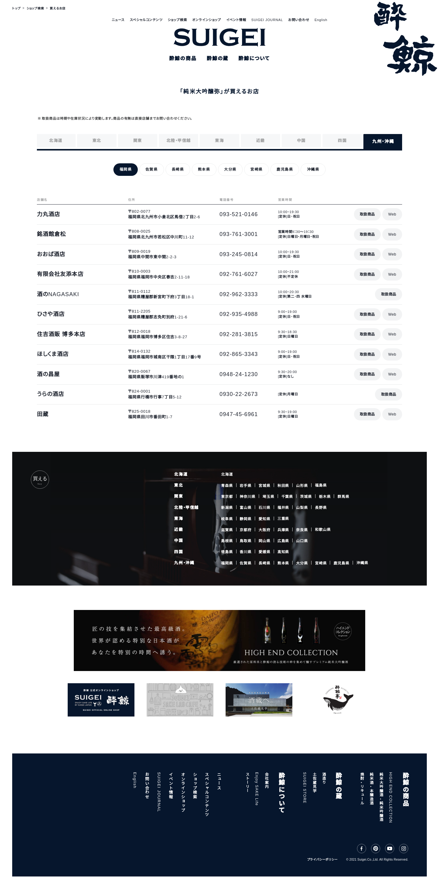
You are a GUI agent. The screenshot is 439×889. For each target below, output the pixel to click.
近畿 (178, 529)
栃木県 (325, 497)
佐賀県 (246, 563)
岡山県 (264, 541)
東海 (178, 518)
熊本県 (283, 563)
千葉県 (287, 497)
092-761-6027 (239, 274)
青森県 (227, 485)
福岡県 (227, 563)
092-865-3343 (239, 354)
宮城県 (264, 485)
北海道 (180, 474)
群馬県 (343, 496)
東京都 (227, 497)
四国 (178, 552)
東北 (178, 485)
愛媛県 (264, 552)
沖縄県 (362, 563)
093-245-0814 (239, 254)
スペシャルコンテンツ (146, 20)
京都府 (246, 530)
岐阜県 (227, 519)
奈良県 (302, 530)
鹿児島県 (341, 563)
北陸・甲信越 (186, 507)
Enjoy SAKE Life (257, 789)
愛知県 (264, 519)
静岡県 (246, 519)
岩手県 (246, 485)
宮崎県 (321, 563)
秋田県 (283, 485)
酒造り (324, 778)
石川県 (264, 508)
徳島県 (227, 552)
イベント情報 (236, 20)
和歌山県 (323, 530)
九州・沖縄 (184, 563)
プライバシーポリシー (322, 859)
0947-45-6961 (239, 414)
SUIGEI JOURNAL (267, 20)
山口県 (302, 541)
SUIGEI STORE (304, 788)
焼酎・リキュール (362, 788)
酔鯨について (281, 792)
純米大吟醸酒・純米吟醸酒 (381, 796)
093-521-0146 (239, 214)
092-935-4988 (239, 314)
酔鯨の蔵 (338, 786)
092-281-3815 (239, 334)
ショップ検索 (177, 20)
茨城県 (306, 497)
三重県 (283, 519)
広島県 (283, 541)
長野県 (321, 508)
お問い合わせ (298, 20)
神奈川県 (247, 497)
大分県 (302, 563)
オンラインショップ (206, 20)
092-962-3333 (239, 294)
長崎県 (264, 563)
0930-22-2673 (239, 394)
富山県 (246, 508)
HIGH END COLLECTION (390, 797)
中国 (178, 540)
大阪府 (264, 530)
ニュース (118, 20)
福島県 (321, 485)
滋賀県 (227, 530)
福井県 (283, 508)
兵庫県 (283, 530)
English (321, 20)
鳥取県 (246, 541)
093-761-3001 (239, 234)
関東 (178, 496)
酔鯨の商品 (405, 789)
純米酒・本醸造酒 (371, 788)
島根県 (227, 541)
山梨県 (302, 508)
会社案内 (266, 780)
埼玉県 (268, 497)
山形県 (302, 485)
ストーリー (247, 782)
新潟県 (227, 508)
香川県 (246, 552)
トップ (16, 8)
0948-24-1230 (239, 374)
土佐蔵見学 (314, 782)
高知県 (283, 552)
